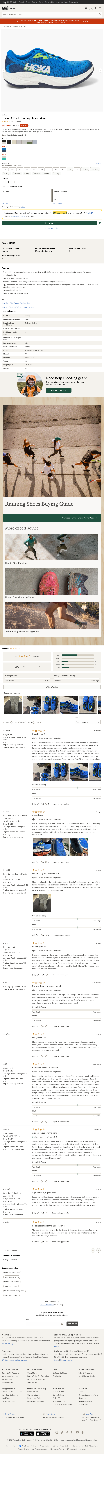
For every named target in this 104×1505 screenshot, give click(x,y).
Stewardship (83, 1404)
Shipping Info (32, 1382)
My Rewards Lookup (10, 1376)
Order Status (32, 1373)
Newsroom (82, 1398)
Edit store (5, 204)
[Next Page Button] (98, 1250)
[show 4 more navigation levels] (2, 27)
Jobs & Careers (58, 1392)
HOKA (4, 115)
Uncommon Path (33, 1398)
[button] (52, 70)
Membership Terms (57, 1449)
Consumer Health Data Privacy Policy (85, 1446)
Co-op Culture (58, 1395)
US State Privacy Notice (61, 1446)
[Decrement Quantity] (3, 182)
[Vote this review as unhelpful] (47, 804)
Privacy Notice (44, 1446)
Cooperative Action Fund (88, 1395)
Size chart (98, 163)
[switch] (7, 722)
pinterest (72, 1432)
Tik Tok (62, 1432)
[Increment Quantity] (14, 182)
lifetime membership (18, 216)
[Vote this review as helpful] (43, 804)
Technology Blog (85, 1401)
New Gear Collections (10, 1395)
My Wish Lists (7, 1379)
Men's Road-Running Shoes (14, 26)
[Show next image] (100, 70)
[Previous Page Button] (93, 1250)
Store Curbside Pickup (36, 1379)
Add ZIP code (57, 204)
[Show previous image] (4, 70)
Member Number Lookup (12, 1392)
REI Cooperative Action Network (14, 1360)
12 (75, 655)
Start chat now (58, 390)
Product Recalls (23, 1449)
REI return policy (52, 228)
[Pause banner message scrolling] (86, 21)
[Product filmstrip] (52, 705)
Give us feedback (46, 1305)
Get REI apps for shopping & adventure (35, 1429)
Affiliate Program (59, 1401)
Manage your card (67, 1360)
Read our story (7, 1344)
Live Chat (87, 1414)
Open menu (100, 8)
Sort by (77, 718)
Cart (95, 8)
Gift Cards (57, 1376)
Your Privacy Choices (27, 1446)
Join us (56, 1346)
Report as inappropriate (61, 804)
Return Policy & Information (38, 1376)
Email (27, 1319)
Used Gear (6, 1398)
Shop (12, 8)
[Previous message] (17, 21)
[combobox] (52, 14)
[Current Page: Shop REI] (5, 2)
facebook (67, 1432)
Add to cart (49, 223)
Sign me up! (72, 1323)
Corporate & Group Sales (62, 1404)
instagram (56, 1432)
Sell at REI (56, 1398)
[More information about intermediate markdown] (29, 125)
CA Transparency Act (39, 1449)
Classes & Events (33, 1395)
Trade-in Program (8, 1401)
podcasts (82, 1432)
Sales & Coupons (85, 1373)
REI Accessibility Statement (76, 1449)
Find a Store (48, 1414)
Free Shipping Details (86, 1376)
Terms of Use (10, 1446)
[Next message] (83, 21)
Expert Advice (32, 1392)
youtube (77, 1432)
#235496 (26, 26)
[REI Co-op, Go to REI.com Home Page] (5, 8)
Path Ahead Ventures (35, 1401)
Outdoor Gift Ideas (60, 1373)
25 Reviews (36, 656)
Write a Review (52, 687)
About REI (82, 1392)
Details (23, 207)
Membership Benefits (10, 1382)
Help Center (8, 1414)
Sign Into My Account (10, 1373)
